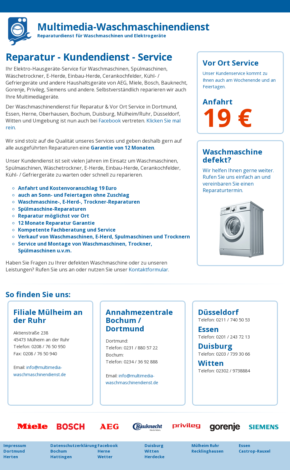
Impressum (14, 445)
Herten (10, 456)
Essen (244, 445)
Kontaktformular (147, 269)
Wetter (105, 456)
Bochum (58, 451)
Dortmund (14, 451)
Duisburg (154, 445)
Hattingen (61, 456)
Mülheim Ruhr (205, 445)
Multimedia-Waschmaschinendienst (137, 26)
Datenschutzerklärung (73, 445)
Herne (104, 451)
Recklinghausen (207, 451)
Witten (152, 451)
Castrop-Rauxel (254, 451)
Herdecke (154, 456)
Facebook (110, 120)
